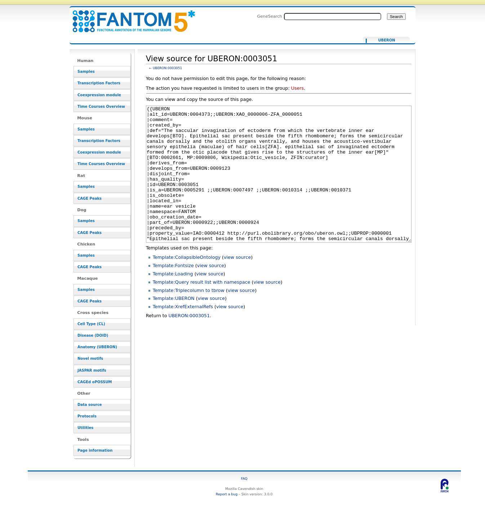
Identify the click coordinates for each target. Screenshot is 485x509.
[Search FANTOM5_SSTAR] (332, 16)
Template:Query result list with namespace (201, 309)
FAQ (244, 479)
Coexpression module (99, 95)
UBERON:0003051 (167, 68)
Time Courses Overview (101, 107)
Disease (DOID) (92, 335)
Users (297, 88)
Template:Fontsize (173, 292)
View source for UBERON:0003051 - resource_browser (129, 17)
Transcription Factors (98, 83)
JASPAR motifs (91, 370)
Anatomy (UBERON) (97, 347)
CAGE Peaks (89, 198)
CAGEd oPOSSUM (94, 382)
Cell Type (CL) (91, 324)
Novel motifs (90, 358)
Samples (86, 72)
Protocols (87, 416)
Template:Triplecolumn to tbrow (188, 317)
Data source (89, 405)
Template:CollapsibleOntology (187, 284)
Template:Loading (173, 301)
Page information (94, 450)
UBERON (386, 40)
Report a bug (226, 494)
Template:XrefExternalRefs (183, 333)
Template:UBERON (174, 325)
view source (237, 284)
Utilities (85, 428)
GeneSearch (269, 16)
